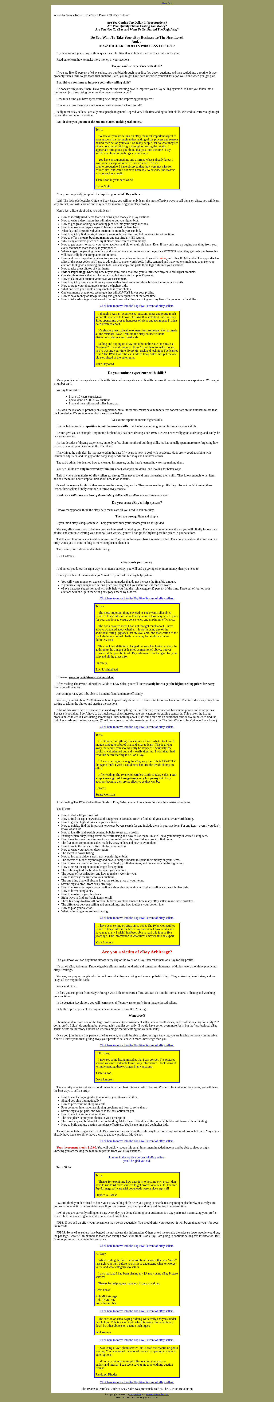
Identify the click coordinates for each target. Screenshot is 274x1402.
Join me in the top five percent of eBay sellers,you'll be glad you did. (137, 1159)
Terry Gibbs (135, 1394)
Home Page (167, 3)
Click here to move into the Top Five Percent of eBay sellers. (137, 305)
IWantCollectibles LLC (157, 1394)
